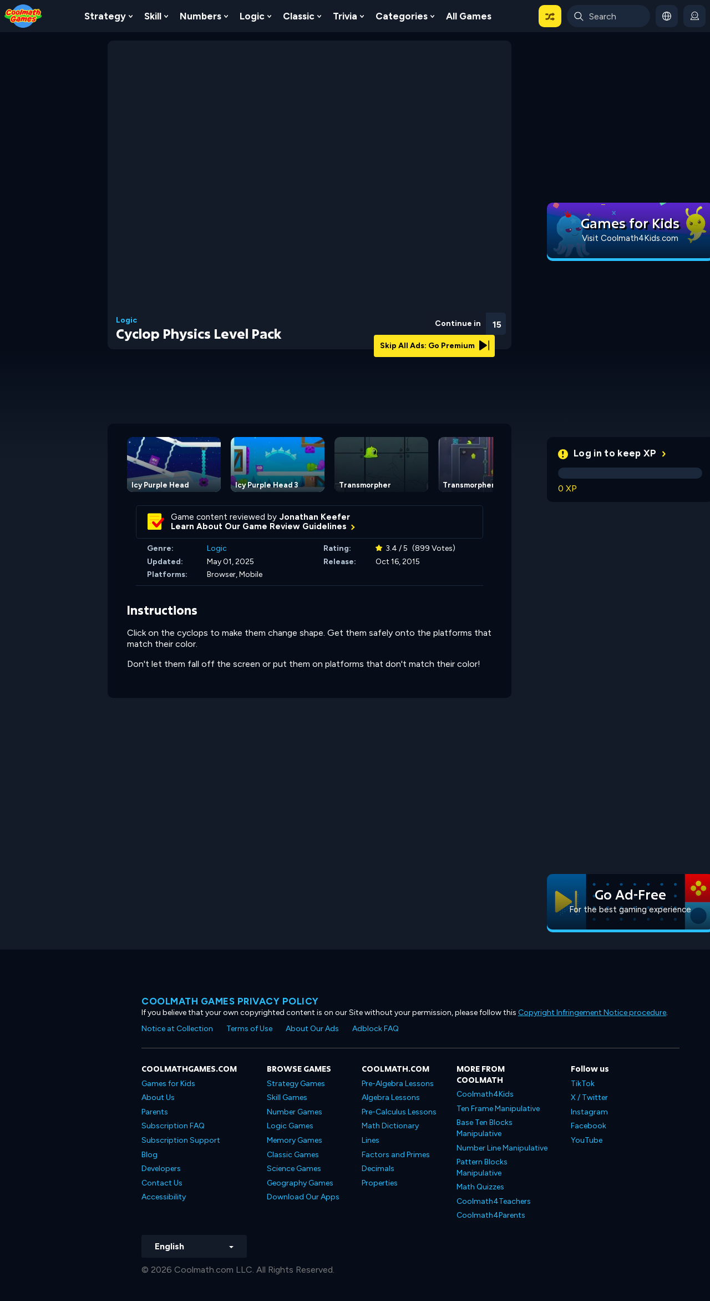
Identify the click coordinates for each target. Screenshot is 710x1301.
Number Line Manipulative (502, 1148)
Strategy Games (296, 1083)
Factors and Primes (396, 1154)
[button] (550, 16)
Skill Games (287, 1097)
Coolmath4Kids (485, 1094)
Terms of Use (249, 1028)
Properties (380, 1183)
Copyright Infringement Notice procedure (592, 1012)
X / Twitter (589, 1097)
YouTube (586, 1140)
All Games (468, 16)
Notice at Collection (177, 1028)
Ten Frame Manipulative (498, 1108)
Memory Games (294, 1140)
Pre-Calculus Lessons (399, 1112)
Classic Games (293, 1154)
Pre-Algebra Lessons (398, 1083)
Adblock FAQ (375, 1028)
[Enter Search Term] (608, 16)
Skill (152, 16)
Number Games (294, 1112)
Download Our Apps (303, 1197)
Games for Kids (168, 1083)
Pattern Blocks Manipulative (482, 1167)
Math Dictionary (390, 1126)
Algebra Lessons (391, 1097)
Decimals (378, 1168)
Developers (161, 1168)
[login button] (694, 16)
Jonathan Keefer (315, 517)
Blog (149, 1154)
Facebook (588, 1126)
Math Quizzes (480, 1187)
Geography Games (300, 1183)
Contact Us (161, 1183)
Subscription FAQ (173, 1126)
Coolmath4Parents (491, 1215)
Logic (252, 16)
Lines (370, 1140)
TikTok (583, 1083)
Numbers (200, 16)
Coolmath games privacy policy (230, 1001)
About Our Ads (312, 1028)
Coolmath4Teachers (494, 1201)
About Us (158, 1097)
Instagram (589, 1112)
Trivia (345, 16)
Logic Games (290, 1126)
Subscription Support (180, 1140)
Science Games (294, 1168)
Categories (402, 16)
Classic (299, 16)
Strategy (105, 16)
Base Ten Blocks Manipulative (485, 1128)
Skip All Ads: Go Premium (434, 345)
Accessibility (163, 1197)
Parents (154, 1112)
